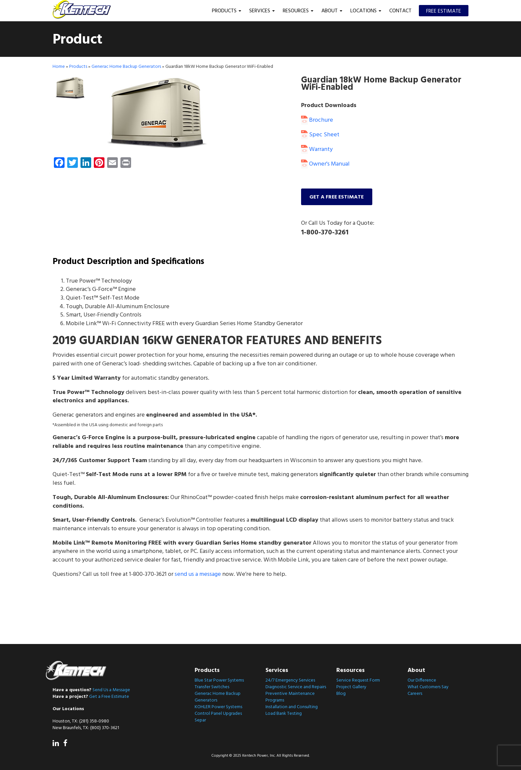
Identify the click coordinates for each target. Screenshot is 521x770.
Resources (298, 11)
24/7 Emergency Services (290, 680)
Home (59, 66)
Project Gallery (351, 687)
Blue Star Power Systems (219, 680)
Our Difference (422, 680)
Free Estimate (443, 11)
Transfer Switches (212, 687)
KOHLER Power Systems (218, 707)
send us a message (198, 574)
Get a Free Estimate (109, 696)
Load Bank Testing (283, 713)
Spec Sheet (320, 134)
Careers (415, 694)
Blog (341, 694)
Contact (400, 11)
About (331, 11)
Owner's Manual (325, 164)
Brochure (317, 120)
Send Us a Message (111, 690)
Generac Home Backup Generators (126, 66)
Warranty (317, 149)
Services (262, 11)
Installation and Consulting (291, 707)
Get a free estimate (337, 196)
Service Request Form (358, 680)
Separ (200, 720)
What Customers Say (428, 687)
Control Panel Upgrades (218, 713)
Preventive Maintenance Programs (290, 697)
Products (226, 11)
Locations (365, 11)
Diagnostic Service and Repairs (295, 687)
